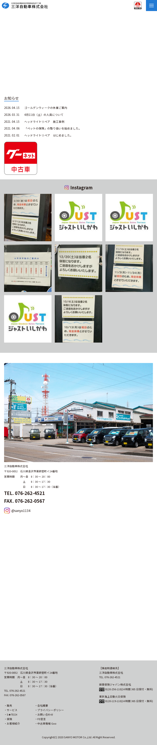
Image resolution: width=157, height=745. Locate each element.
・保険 (8, 719)
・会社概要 (41, 705)
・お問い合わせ (44, 714)
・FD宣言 (40, 719)
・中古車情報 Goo (45, 723)
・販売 (8, 705)
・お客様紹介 (12, 723)
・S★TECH (10, 714)
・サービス (10, 710)
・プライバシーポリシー (49, 710)
